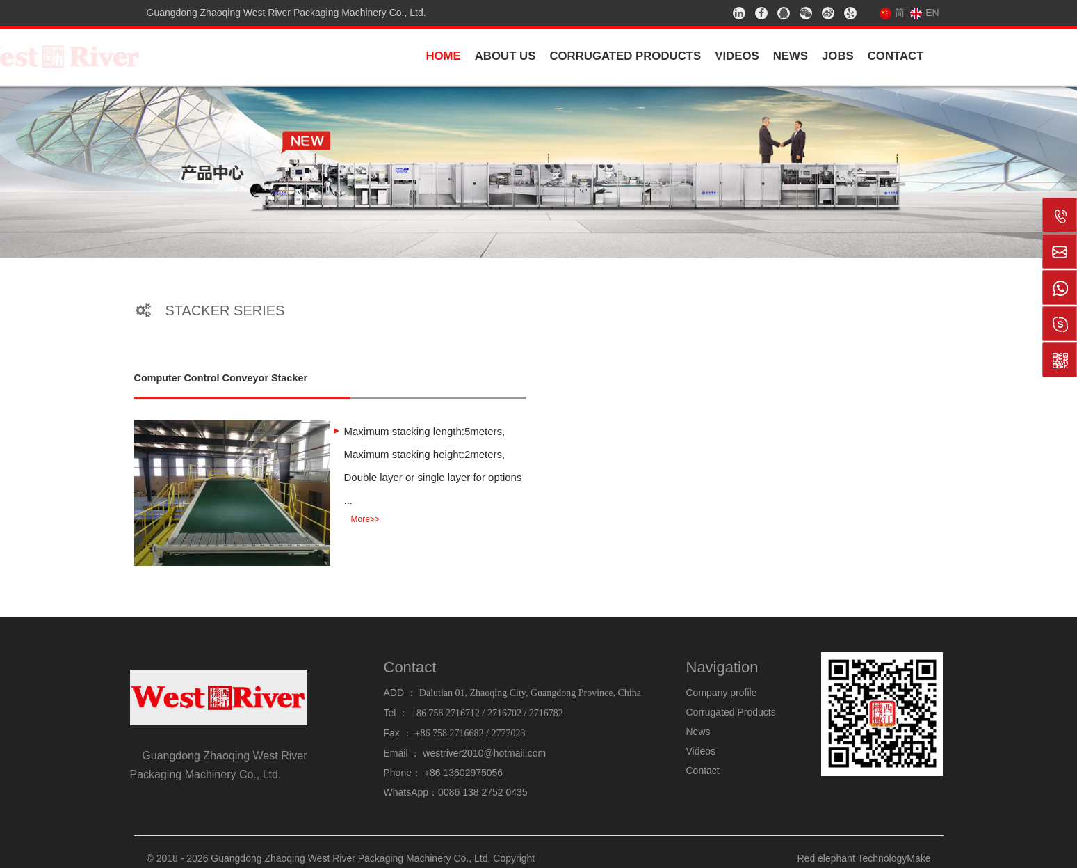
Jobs (838, 56)
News (790, 56)
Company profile (721, 692)
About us (505, 56)
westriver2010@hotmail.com (484, 753)
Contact (896, 56)
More (365, 519)
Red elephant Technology (852, 858)
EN (924, 12)
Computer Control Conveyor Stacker (220, 378)
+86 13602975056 (463, 772)
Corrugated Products (625, 56)
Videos (737, 56)
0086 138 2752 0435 (482, 792)
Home (443, 56)
